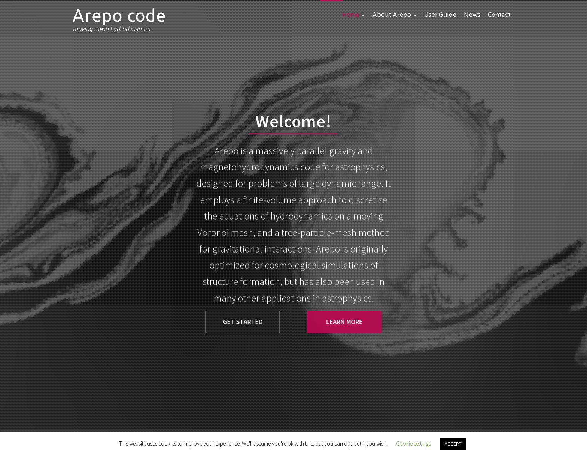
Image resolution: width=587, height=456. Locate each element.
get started (247, 321)
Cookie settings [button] (413, 443)
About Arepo (391, 15)
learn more (339, 321)
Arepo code (119, 15)
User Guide (440, 15)
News (472, 15)
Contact (499, 15)
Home (350, 15)
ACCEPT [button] (453, 444)
